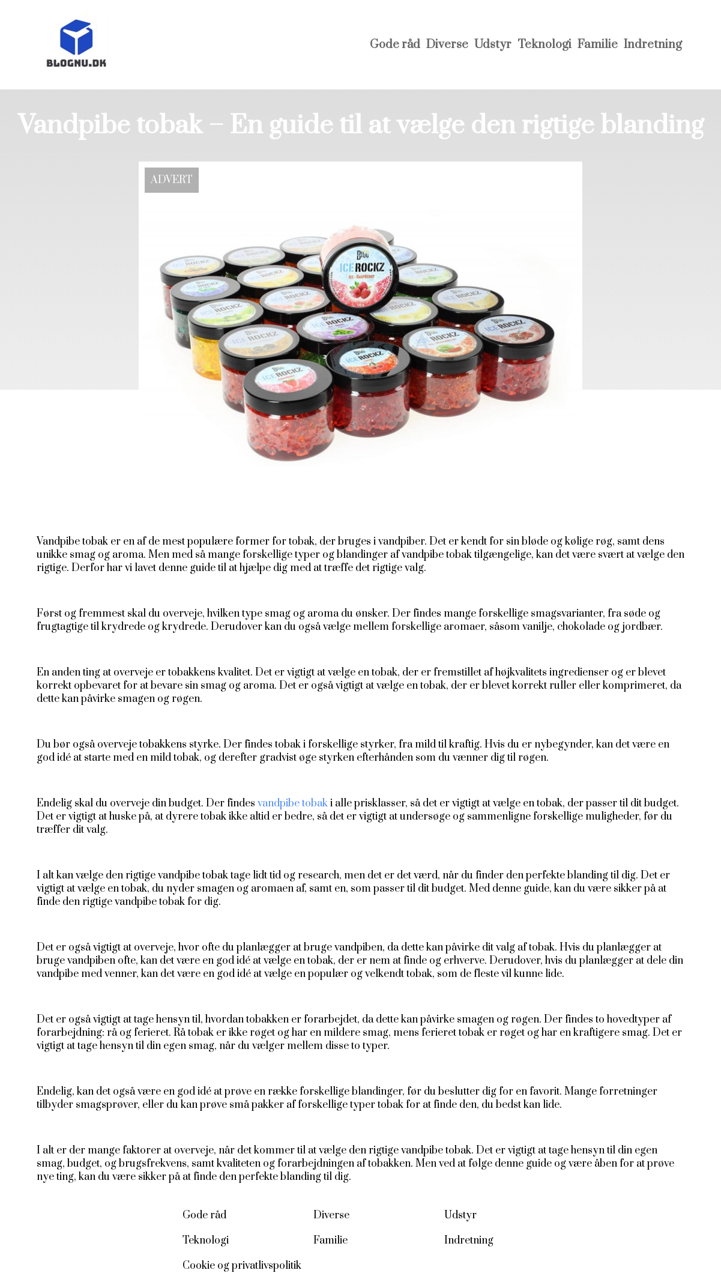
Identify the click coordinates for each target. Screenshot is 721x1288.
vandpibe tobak (293, 803)
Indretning (653, 44)
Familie (598, 44)
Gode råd (395, 44)
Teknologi (544, 44)
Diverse (447, 44)
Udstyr (492, 44)
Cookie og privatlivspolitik (242, 1265)
